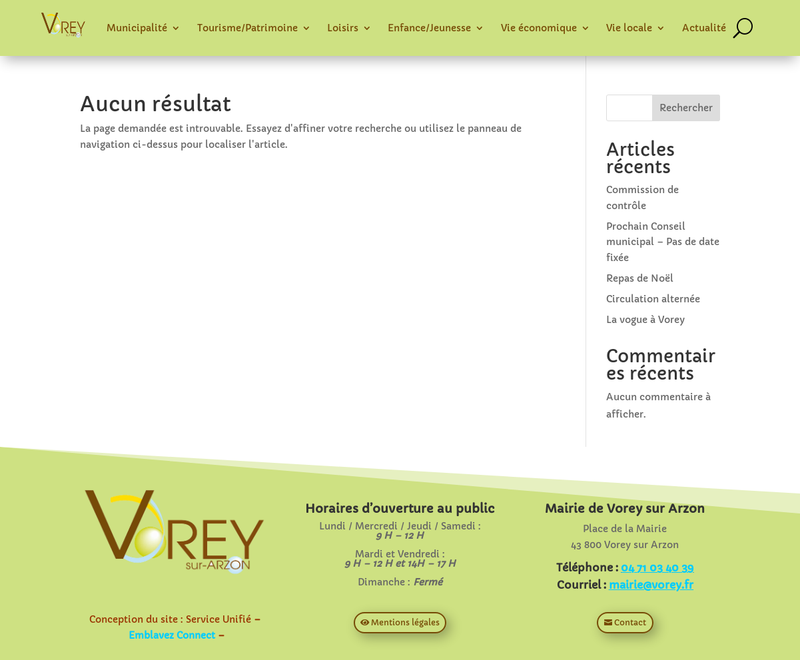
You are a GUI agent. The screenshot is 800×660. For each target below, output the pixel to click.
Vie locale (629, 28)
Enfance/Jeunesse (429, 28)
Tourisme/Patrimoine (247, 28)
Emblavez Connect (172, 635)
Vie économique (539, 28)
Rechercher (686, 108)
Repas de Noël (639, 278)
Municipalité (137, 28)
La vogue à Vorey (645, 320)
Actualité (704, 28)
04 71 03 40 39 (657, 567)
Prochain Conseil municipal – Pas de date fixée (662, 242)
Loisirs (342, 28)
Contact (630, 622)
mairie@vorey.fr (651, 584)
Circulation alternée (653, 299)
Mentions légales (405, 622)
